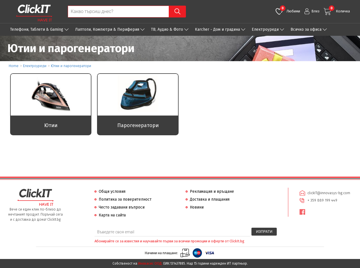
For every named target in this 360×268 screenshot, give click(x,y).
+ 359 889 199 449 (322, 200)
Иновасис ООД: (150, 263)
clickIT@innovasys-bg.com (328, 193)
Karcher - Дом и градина (217, 29)
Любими (290, 9)
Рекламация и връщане (212, 191)
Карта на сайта (112, 215)
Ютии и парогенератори (71, 66)
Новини (197, 207)
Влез (315, 11)
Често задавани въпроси (122, 207)
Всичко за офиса (306, 29)
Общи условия (112, 191)
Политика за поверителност (125, 199)
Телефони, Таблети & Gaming (36, 29)
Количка (339, 9)
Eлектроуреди (265, 29)
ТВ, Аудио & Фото (167, 29)
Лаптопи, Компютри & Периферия (107, 29)
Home (14, 66)
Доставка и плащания (210, 199)
